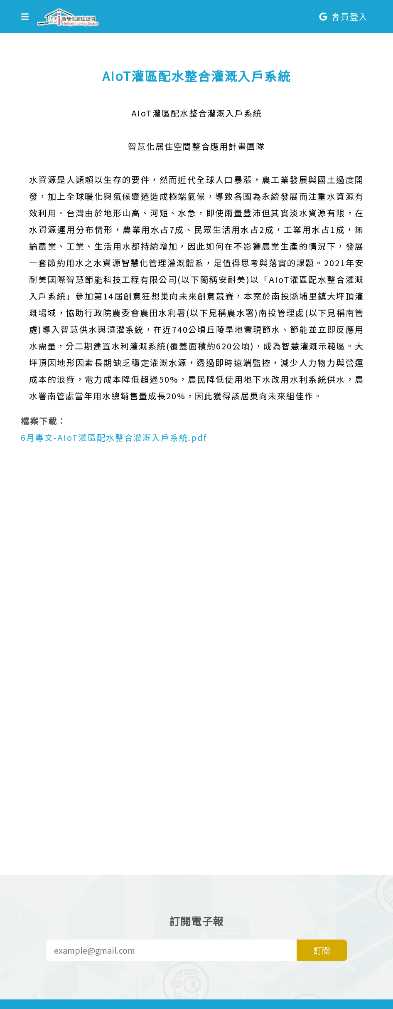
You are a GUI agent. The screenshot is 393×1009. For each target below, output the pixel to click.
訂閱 (322, 950)
